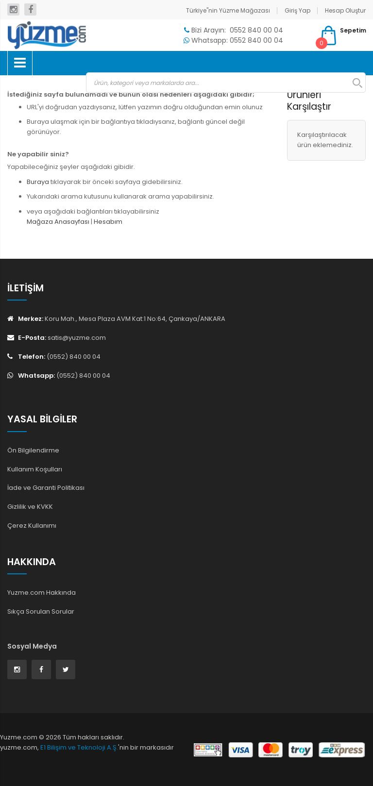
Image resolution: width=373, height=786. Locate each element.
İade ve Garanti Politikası (46, 487)
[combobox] (226, 82)
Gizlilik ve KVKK (30, 506)
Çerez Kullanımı (31, 525)
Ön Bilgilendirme (33, 450)
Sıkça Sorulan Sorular (40, 611)
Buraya (38, 181)
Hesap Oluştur (345, 10)
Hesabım (108, 221)
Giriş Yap (297, 10)
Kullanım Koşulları (34, 469)
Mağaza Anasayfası (58, 221)
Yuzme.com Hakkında (41, 592)
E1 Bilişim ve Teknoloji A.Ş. (79, 747)
